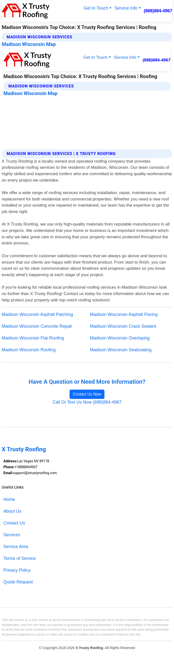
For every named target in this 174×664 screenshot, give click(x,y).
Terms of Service (19, 558)
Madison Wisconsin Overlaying (120, 338)
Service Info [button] (126, 8)
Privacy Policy (16, 570)
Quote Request (18, 581)
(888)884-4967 (158, 10)
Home (9, 499)
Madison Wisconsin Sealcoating (121, 349)
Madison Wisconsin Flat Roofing (33, 338)
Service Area (15, 546)
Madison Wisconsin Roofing (29, 349)
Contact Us (14, 523)
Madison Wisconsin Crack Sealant (123, 326)
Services (11, 534)
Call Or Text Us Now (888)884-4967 (87, 402)
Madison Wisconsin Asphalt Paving (124, 314)
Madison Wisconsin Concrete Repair (37, 326)
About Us (12, 511)
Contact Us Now (87, 394)
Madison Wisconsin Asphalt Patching (37, 314)
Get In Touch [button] (96, 8)
